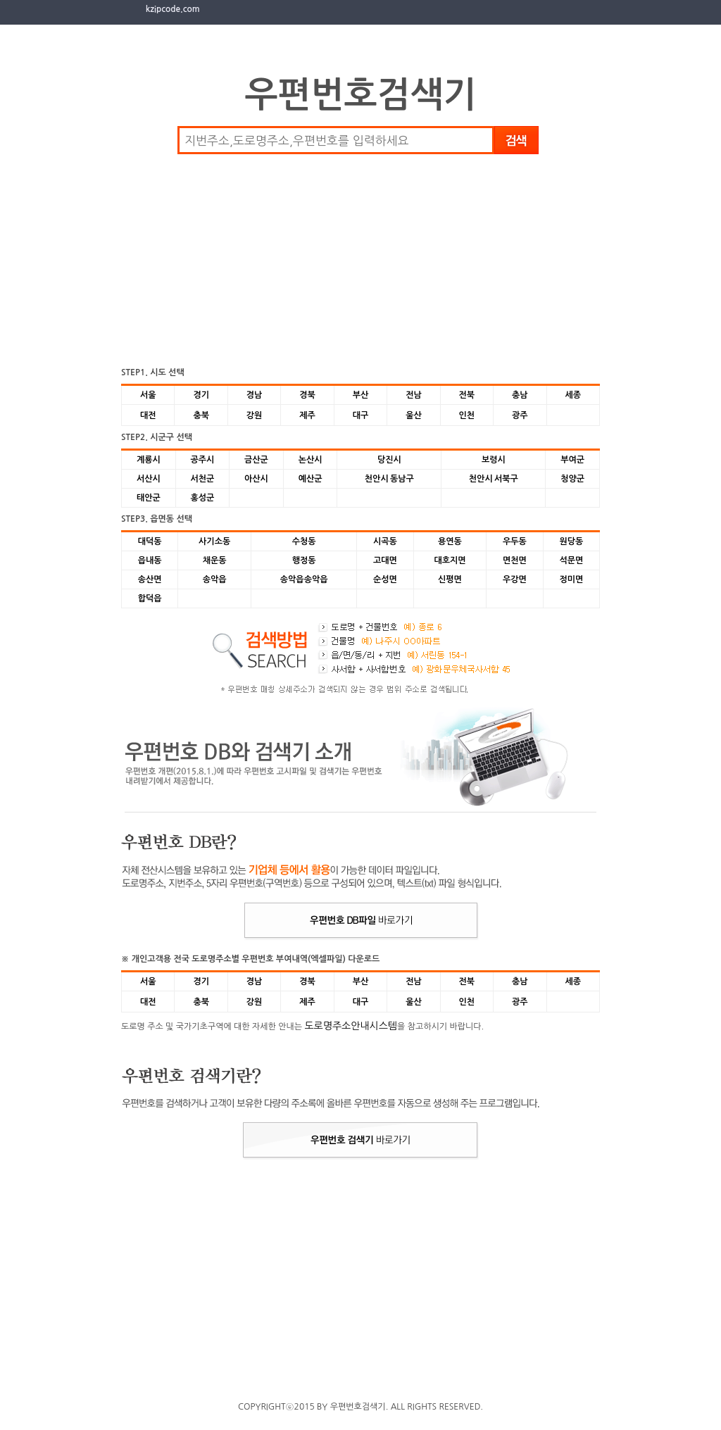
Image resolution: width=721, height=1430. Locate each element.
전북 (467, 395)
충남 (520, 395)
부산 (361, 395)
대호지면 (449, 560)
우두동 (515, 541)
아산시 (256, 479)
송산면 (150, 579)
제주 (307, 415)
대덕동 (150, 541)
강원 (254, 415)
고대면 (385, 560)
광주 (520, 415)
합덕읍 (150, 598)
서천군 (202, 479)
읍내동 (150, 560)
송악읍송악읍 (304, 579)
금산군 (256, 460)
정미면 (571, 579)
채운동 (215, 560)
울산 (414, 415)
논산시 (310, 460)
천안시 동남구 (389, 479)
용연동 (450, 541)
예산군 (310, 479)
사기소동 (214, 541)
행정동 (304, 560)
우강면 (515, 579)
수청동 (304, 541)
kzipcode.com (173, 9)
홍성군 (202, 498)
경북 (307, 395)
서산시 (149, 479)
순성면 (385, 579)
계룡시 (149, 460)
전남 (414, 395)
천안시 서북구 (493, 479)
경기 (201, 395)
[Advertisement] (241, 259)
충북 (201, 415)
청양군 (572, 479)
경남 (254, 395)
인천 (467, 415)
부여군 (572, 460)
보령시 (494, 460)
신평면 (450, 579)
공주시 (202, 460)
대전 (148, 415)
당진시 (389, 460)
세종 (573, 395)
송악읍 (215, 579)
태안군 (149, 498)
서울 (148, 395)
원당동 (571, 541)
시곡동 (385, 541)
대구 (361, 415)
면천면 (515, 560)
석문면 (571, 560)
